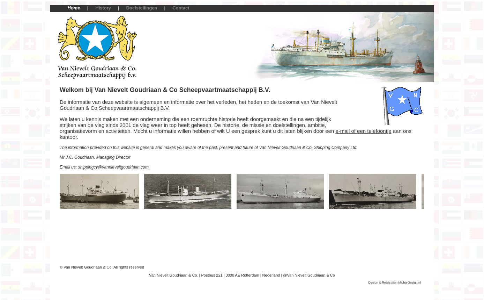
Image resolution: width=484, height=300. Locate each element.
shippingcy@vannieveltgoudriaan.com (113, 167)
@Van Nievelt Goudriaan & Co (309, 275)
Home (74, 7)
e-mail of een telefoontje (363, 131)
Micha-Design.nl (409, 282)
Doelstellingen (141, 7)
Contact (180, 7)
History (103, 7)
